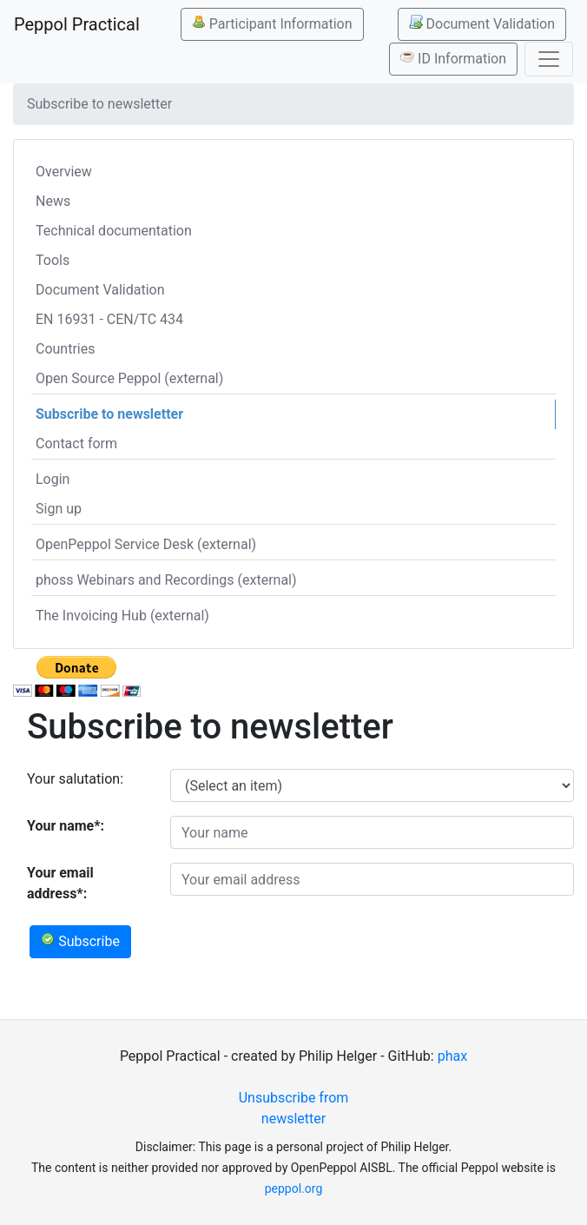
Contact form (76, 443)
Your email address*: (60, 883)
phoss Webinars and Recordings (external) (166, 580)
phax (452, 1056)
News (53, 201)
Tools (52, 260)
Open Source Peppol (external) (129, 378)
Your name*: (65, 826)
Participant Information (272, 23)
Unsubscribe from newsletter (294, 1108)
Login (52, 479)
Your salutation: (75, 779)
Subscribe (80, 941)
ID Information (453, 58)
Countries (65, 349)
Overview (64, 171)
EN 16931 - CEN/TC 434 (109, 319)
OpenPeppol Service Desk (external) (146, 544)
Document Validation (482, 23)
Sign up (59, 508)
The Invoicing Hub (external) (122, 615)
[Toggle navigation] (548, 59)
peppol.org (294, 1188)
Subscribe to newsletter (109, 414)
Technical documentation (114, 230)
